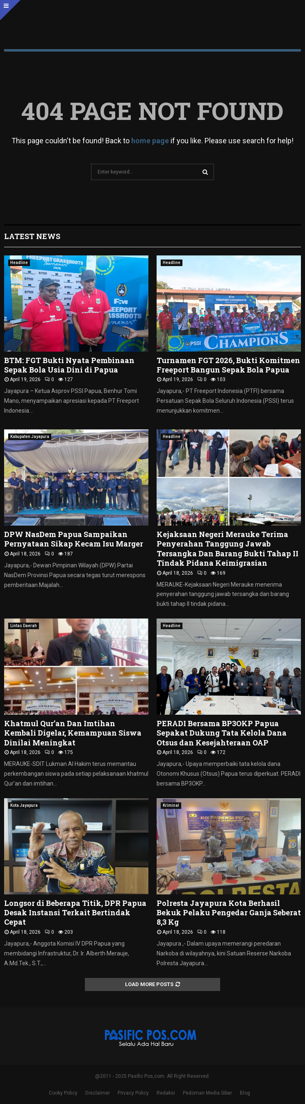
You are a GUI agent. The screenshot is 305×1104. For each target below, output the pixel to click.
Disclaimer (97, 1093)
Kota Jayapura (24, 805)
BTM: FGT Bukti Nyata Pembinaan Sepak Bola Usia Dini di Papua (69, 365)
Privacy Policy (133, 1093)
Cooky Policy (63, 1093)
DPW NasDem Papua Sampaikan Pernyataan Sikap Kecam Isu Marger (73, 539)
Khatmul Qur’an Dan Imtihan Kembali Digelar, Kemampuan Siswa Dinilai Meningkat (72, 732)
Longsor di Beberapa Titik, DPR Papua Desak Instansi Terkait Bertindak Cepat (75, 912)
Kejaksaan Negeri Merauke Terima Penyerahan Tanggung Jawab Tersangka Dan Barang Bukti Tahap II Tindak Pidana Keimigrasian (227, 548)
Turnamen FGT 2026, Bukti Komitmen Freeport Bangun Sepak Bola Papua (228, 365)
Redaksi (166, 1093)
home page (150, 140)
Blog (245, 1093)
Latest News (32, 236)
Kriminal (171, 805)
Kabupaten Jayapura (29, 436)
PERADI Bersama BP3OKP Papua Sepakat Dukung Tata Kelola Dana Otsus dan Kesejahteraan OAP (222, 732)
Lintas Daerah (23, 625)
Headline (19, 262)
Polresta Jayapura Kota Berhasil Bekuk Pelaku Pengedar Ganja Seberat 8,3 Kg (229, 912)
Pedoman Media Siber (207, 1093)
